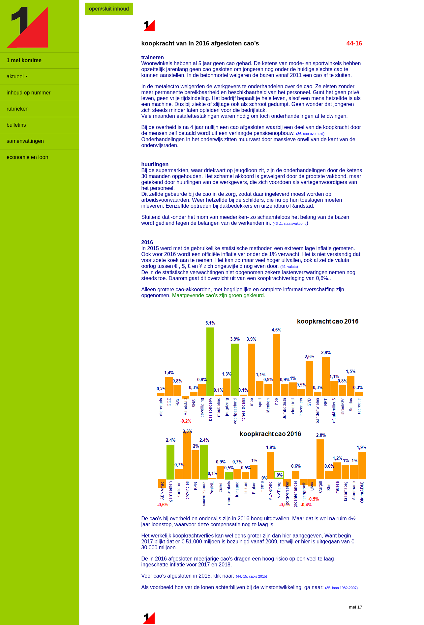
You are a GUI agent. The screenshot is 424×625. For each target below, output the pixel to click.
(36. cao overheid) (310, 134)
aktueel (15, 76)
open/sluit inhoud (109, 9)
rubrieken (18, 109)
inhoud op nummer (28, 92)
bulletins (16, 125)
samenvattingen (25, 141)
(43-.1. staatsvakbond (289, 223)
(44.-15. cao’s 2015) (251, 576)
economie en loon (27, 157)
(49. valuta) (289, 267)
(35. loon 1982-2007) (341, 588)
